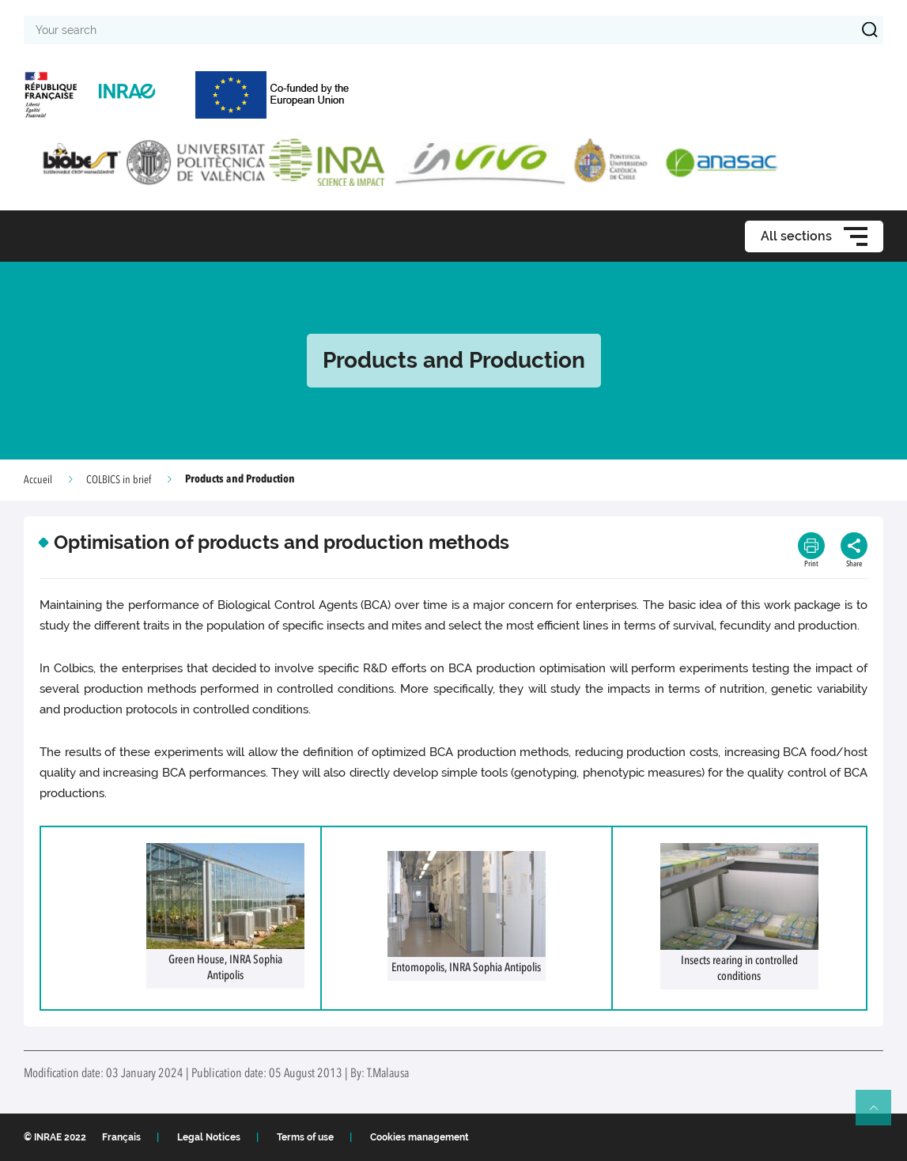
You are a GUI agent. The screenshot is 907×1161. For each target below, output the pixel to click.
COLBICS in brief (118, 480)
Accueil (38, 480)
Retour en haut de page (880, 1114)
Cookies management (419, 1137)
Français (121, 1137)
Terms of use (305, 1137)
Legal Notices (208, 1137)
